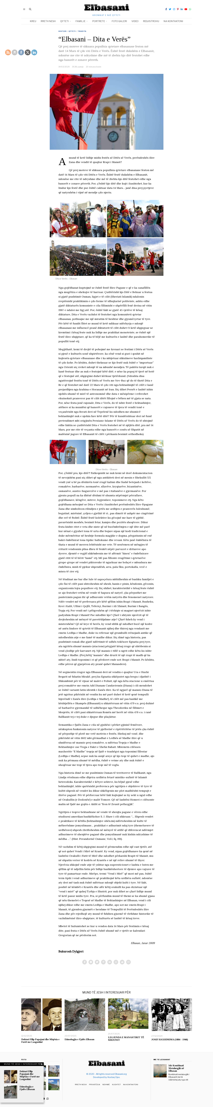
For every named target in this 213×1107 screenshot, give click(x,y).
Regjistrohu (151, 21)
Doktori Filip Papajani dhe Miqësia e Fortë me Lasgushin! (40, 1040)
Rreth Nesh (81, 1085)
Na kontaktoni (173, 21)
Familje (80, 21)
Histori (62, 31)
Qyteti (64, 21)
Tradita (82, 31)
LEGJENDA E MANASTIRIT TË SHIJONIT (126, 1038)
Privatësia (94, 1085)
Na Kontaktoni (130, 1085)
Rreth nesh (48, 21)
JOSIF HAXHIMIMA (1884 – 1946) (169, 1039)
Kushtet (116, 1085)
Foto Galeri (119, 21)
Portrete (98, 21)
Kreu (33, 21)
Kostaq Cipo (113, 1077)
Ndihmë (106, 1085)
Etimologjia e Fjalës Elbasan (79, 1039)
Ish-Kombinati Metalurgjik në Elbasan (176, 1068)
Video (135, 21)
